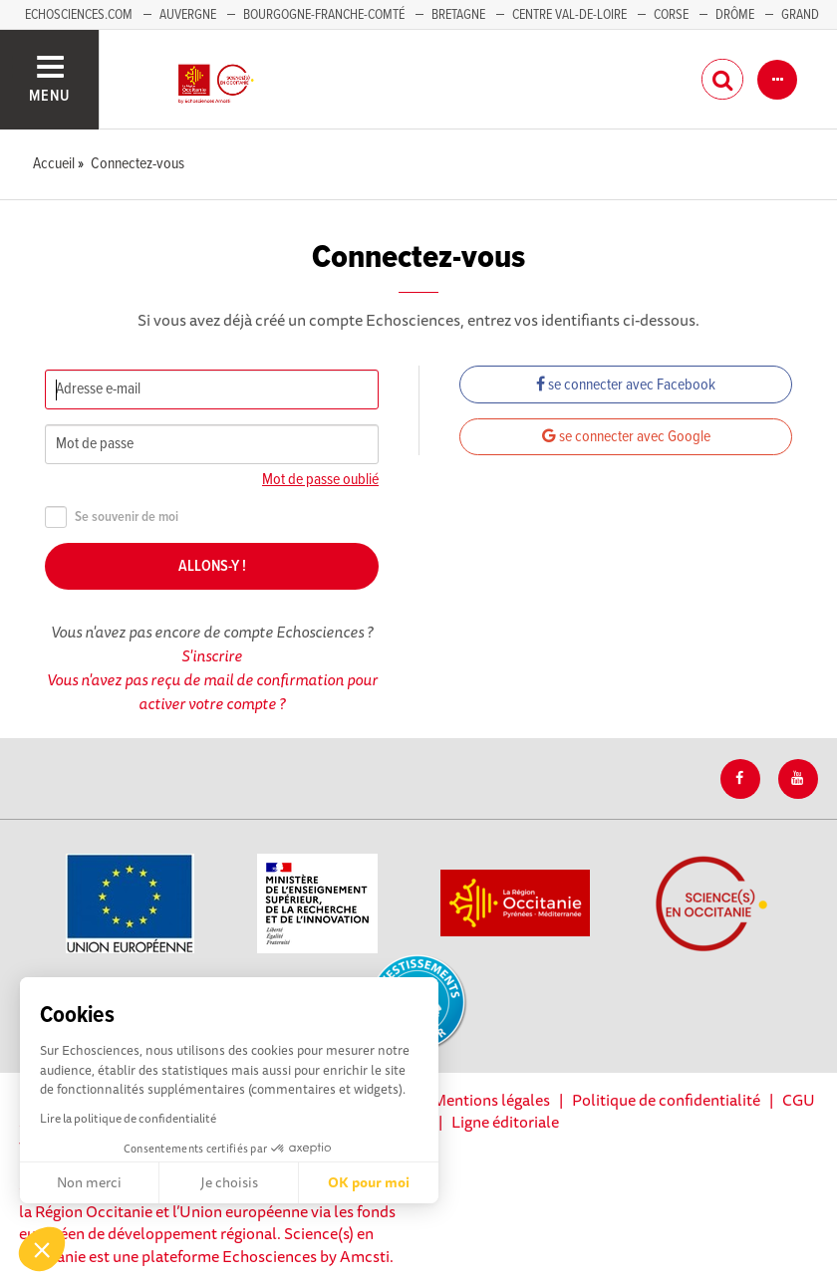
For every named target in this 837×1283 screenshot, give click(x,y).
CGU (798, 1100)
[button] (42, 1249)
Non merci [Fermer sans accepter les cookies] (89, 1182)
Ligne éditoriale (505, 1122)
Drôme (734, 15)
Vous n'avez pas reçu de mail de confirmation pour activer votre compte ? (212, 691)
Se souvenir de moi (111, 517)
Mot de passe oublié (320, 479)
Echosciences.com (79, 15)
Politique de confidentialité (666, 1100)
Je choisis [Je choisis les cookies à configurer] (229, 1182)
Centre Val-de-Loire (569, 15)
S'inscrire (211, 655)
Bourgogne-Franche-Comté (324, 15)
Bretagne (458, 15)
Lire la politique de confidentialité (128, 1118)
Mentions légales (491, 1100)
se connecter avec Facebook (625, 385)
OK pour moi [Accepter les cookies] (369, 1182)
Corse (671, 15)
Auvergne (187, 15)
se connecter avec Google (626, 436)
